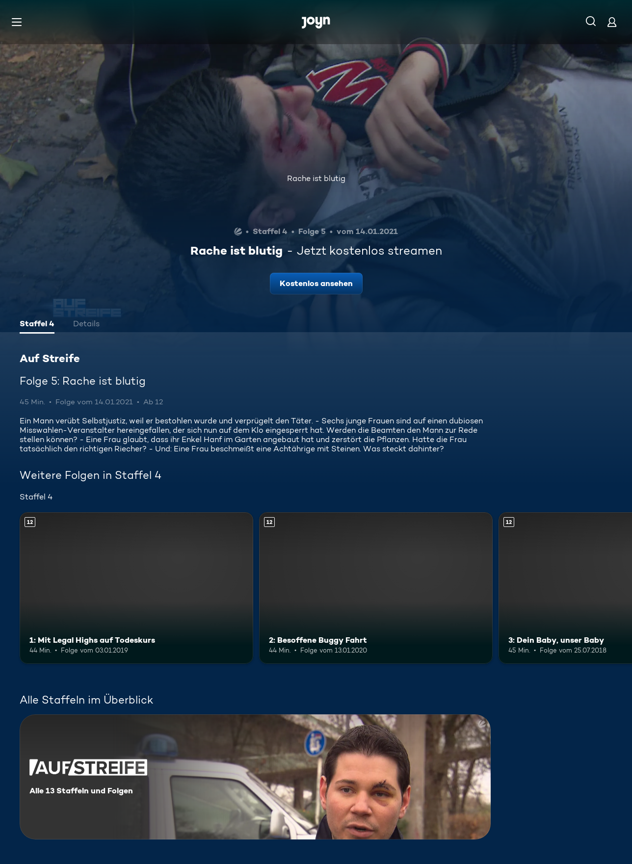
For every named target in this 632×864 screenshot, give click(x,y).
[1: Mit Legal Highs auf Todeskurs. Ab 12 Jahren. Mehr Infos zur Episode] (136, 588)
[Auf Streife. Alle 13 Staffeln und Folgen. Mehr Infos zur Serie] (255, 776)
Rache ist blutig (316, 178)
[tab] (37, 325)
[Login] (612, 21)
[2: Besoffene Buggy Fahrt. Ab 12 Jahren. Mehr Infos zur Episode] (376, 588)
